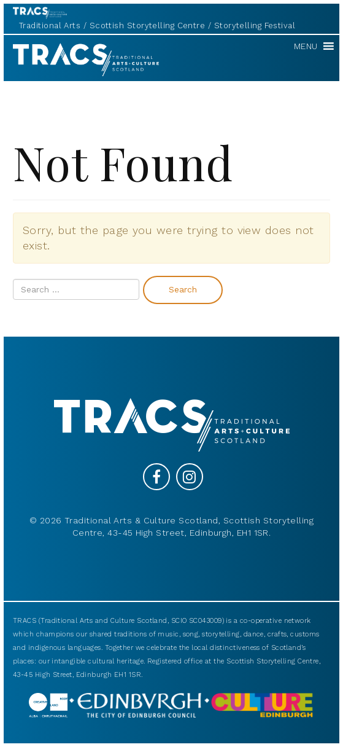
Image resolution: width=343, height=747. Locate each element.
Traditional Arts (49, 25)
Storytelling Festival (254, 25)
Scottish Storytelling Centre (148, 25)
